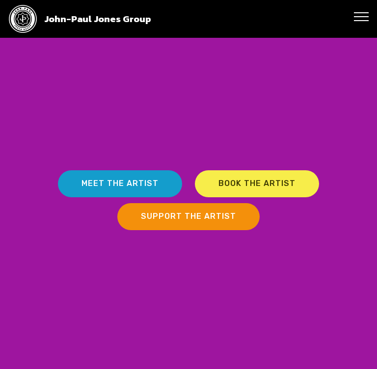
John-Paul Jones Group (97, 19)
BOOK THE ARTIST (257, 183)
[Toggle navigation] (361, 16)
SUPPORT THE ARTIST (188, 216)
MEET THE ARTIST (120, 183)
